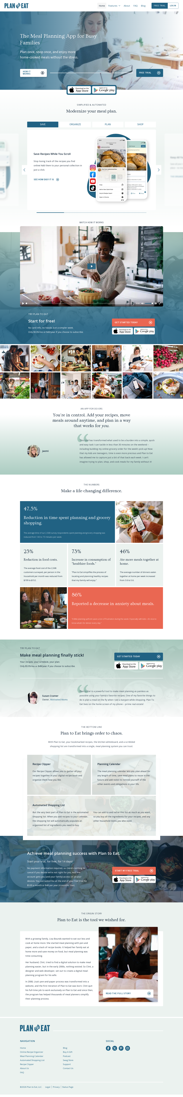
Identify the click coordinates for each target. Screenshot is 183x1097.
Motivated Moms (59, 699)
